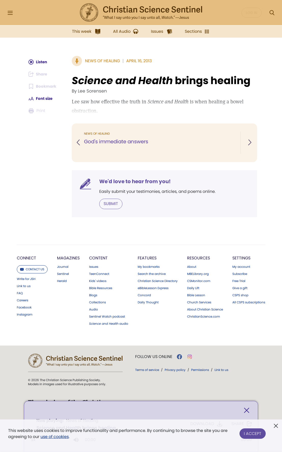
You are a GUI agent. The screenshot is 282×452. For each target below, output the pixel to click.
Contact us (32, 269)
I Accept (252, 432)
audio (108, 323)
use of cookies (54, 437)
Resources (198, 258)
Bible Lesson (196, 295)
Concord (144, 295)
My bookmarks (149, 266)
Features (147, 258)
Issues (93, 266)
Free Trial (238, 280)
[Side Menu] (10, 13)
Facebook (24, 307)
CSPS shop (240, 295)
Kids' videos (97, 280)
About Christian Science (205, 309)
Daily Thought (148, 302)
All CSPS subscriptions (248, 302)
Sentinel (63, 273)
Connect (26, 258)
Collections (97, 302)
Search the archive (152, 273)
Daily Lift (193, 287)
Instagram (24, 314)
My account (241, 266)
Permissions (200, 369)
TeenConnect (99, 273)
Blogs (93, 295)
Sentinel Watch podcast (107, 316)
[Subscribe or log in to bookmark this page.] (43, 86)
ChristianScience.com (203, 316)
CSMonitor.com (198, 280)
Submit (111, 204)
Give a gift (239, 287)
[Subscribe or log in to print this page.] (37, 111)
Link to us (24, 285)
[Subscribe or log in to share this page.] (39, 74)
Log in (251, 12)
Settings (241, 258)
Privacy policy (175, 369)
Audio (93, 309)
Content (98, 258)
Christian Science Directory (158, 280)
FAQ (20, 292)
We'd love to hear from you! (135, 181)
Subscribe (239, 273)
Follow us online (153, 356)
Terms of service (147, 369)
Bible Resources (100, 287)
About (191, 266)
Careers (22, 300)
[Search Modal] (272, 13)
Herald (62, 280)
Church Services (199, 302)
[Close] (247, 411)
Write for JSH (26, 278)
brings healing (161, 80)
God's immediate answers (117, 141)
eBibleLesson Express (153, 287)
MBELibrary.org (198, 273)
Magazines (68, 258)
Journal (62, 266)
